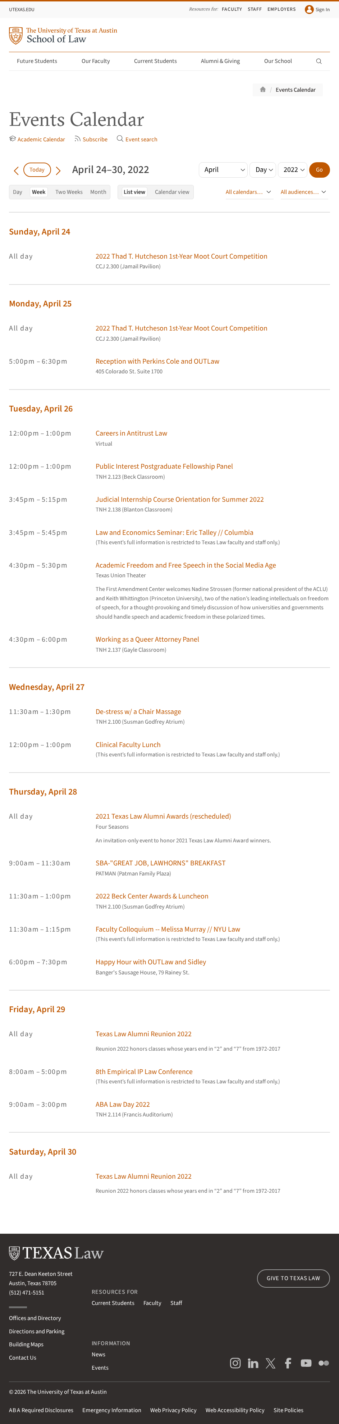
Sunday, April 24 (39, 232)
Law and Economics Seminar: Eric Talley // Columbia (174, 532)
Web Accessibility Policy (235, 1410)
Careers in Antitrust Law (131, 433)
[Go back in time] (16, 170)
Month (98, 192)
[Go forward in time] (58, 170)
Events (100, 1368)
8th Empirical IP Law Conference (144, 1071)
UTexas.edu (22, 9)
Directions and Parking (36, 1331)
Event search (136, 139)
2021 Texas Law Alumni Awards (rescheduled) (163, 816)
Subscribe (90, 139)
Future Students (41, 61)
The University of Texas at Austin (67, 1392)
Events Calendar (296, 90)
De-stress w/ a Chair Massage (138, 711)
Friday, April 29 (37, 1009)
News (98, 1354)
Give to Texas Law (293, 1278)
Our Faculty (100, 61)
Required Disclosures (41, 1410)
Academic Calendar (37, 139)
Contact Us (22, 1358)
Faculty (232, 9)
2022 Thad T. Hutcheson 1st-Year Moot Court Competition (181, 256)
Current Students (159, 61)
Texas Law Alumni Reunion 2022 (144, 1034)
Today (37, 169)
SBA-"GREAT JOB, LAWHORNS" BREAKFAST (161, 863)
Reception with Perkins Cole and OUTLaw (157, 361)
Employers (281, 9)
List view (134, 192)
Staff (255, 9)
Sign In (317, 9)
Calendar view (172, 192)
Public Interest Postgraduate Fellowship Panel (164, 466)
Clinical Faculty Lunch (128, 745)
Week (39, 192)
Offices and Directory (35, 1318)
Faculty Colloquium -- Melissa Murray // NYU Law (168, 929)
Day (17, 192)
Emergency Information (111, 1410)
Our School (282, 61)
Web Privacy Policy (173, 1410)
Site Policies (288, 1410)
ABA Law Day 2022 (123, 1104)
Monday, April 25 (40, 303)
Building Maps (26, 1344)
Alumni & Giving (224, 61)
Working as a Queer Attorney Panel (147, 639)
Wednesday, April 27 (46, 687)
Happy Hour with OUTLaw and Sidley (151, 962)
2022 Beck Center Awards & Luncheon (152, 896)
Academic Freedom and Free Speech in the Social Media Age (186, 565)
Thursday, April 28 (43, 792)
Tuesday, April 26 (41, 408)
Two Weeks (69, 192)
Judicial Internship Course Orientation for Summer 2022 (180, 499)
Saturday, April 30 (42, 1152)
